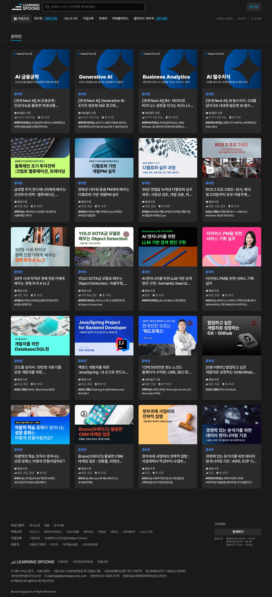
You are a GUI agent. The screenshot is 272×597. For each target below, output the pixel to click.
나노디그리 (71, 18)
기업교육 (88, 18)
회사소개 (35, 525)
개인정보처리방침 (83, 561)
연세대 (103, 18)
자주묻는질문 (70, 544)
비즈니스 (35, 531)
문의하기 (238, 532)
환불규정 (103, 561)
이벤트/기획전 (224, 18)
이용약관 (63, 561)
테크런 (46, 18)
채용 (46, 525)
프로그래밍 (73, 531)
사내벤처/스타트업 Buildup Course (65, 538)
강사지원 (256, 18)
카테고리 (23, 19)
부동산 (102, 531)
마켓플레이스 (120, 18)
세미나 (114, 531)
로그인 (253, 7)
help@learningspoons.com (69, 576)
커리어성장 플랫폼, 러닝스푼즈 (26, 7)
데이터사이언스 (53, 531)
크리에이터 (129, 531)
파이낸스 (89, 531)
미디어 (242, 18)
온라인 (16, 36)
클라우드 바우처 (151, 18)
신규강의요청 (90, 544)
